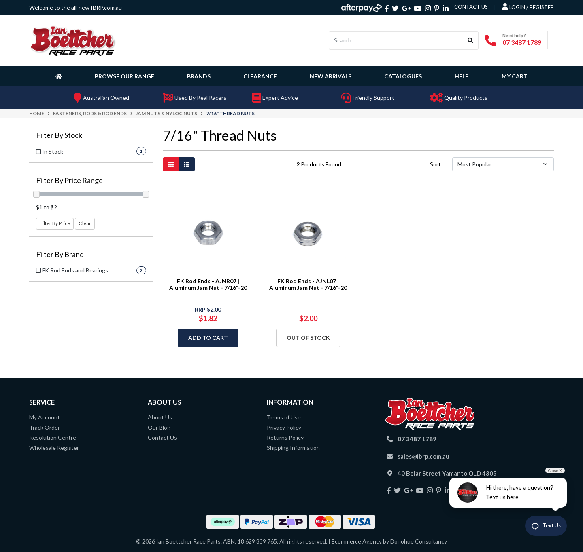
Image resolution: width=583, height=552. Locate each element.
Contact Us (162, 437)
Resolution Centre (52, 437)
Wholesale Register (54, 447)
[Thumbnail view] (171, 164)
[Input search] (396, 40)
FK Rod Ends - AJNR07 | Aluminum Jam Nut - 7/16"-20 (208, 284)
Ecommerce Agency (357, 541)
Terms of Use (284, 417)
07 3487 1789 (521, 42)
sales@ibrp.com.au (423, 456)
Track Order (44, 427)
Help (462, 76)
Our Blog (159, 427)
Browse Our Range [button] (124, 76)
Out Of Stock (308, 337)
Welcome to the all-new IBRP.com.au (75, 7)
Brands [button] (199, 76)
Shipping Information (293, 447)
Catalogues (403, 76)
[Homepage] (60, 76)
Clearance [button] (260, 76)
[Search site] (471, 40)
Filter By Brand (60, 254)
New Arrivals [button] (330, 76)
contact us (471, 7)
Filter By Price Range (69, 180)
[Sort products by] (503, 164)
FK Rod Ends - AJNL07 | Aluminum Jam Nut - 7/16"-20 (308, 284)
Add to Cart (208, 337)
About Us (160, 417)
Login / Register (528, 7)
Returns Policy (285, 437)
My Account (44, 417)
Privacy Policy (284, 427)
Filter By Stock (59, 135)
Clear (85, 223)
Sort (435, 164)
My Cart (515, 76)
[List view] (187, 164)
